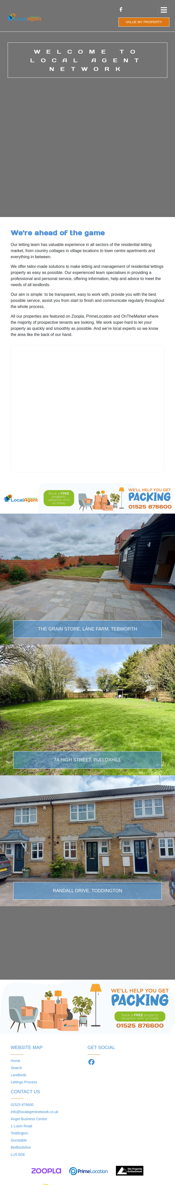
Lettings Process (24, 1082)
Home (15, 1061)
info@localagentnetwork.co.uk (34, 1112)
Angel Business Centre (29, 1119)
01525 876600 (22, 1105)
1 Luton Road (21, 1126)
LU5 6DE (18, 1154)
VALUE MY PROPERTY (144, 22)
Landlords (18, 1075)
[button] (4, 906)
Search (16, 1068)
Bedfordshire (21, 1147)
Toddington (19, 1133)
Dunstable (19, 1140)
